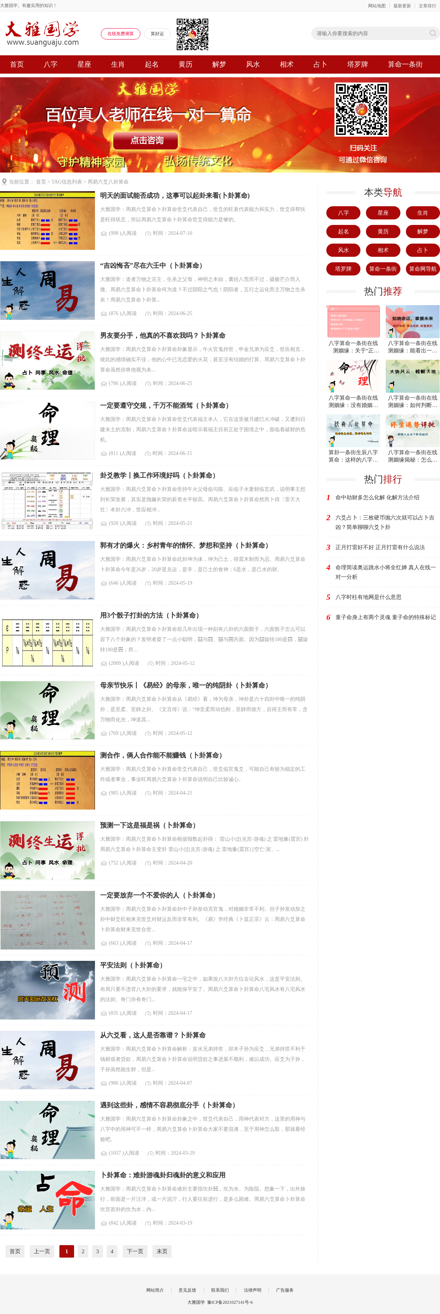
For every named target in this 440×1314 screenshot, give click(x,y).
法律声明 (252, 1290)
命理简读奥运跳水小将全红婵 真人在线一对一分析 (386, 572)
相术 (287, 64)
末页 (162, 1251)
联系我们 (220, 1290)
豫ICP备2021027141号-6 (230, 1302)
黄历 (185, 64)
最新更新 (402, 5)
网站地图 (377, 5)
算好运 (157, 33)
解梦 (219, 64)
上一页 (42, 1251)
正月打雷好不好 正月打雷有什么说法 (380, 547)
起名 (152, 64)
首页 (17, 64)
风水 (253, 64)
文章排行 (427, 5)
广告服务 (285, 1290)
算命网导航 (423, 269)
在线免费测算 (120, 33)
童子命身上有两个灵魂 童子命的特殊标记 (386, 617)
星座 (84, 64)
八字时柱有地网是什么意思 (369, 597)
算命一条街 (405, 64)
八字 (51, 64)
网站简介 (155, 1290)
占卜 (320, 64)
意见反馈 (187, 1290)
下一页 (135, 1251)
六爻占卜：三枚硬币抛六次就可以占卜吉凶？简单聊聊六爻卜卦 (385, 522)
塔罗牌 (357, 64)
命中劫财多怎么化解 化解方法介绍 (377, 497)
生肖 (118, 64)
